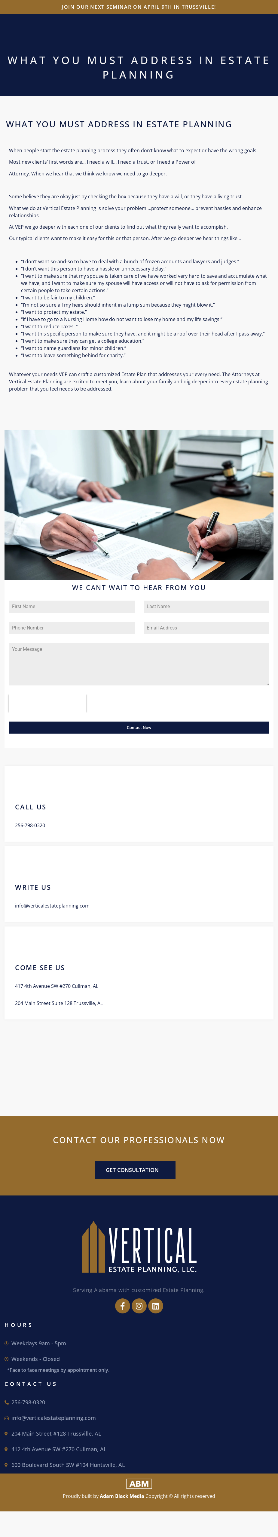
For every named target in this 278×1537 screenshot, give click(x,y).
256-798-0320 (30, 824)
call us (31, 806)
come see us (40, 966)
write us (33, 886)
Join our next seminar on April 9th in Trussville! (139, 7)
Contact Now (139, 727)
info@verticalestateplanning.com (52, 905)
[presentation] (47, 703)
